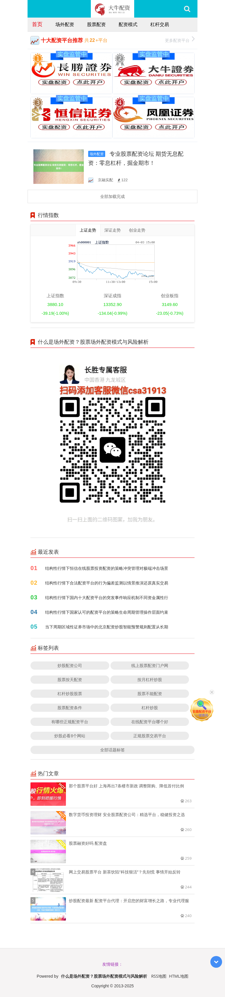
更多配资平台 (180, 39)
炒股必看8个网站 (69, 735)
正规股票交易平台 (149, 735)
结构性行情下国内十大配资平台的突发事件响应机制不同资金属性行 (106, 597)
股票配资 (96, 24)
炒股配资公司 (69, 665)
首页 (37, 24)
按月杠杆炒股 (149, 679)
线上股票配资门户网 (149, 665)
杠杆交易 (159, 24)
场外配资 (64, 24)
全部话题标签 (112, 750)
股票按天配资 (69, 679)
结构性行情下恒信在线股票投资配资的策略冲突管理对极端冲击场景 (106, 568)
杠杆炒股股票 (69, 693)
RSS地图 (158, 976)
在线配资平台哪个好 (149, 721)
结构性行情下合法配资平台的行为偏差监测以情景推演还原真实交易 (106, 583)
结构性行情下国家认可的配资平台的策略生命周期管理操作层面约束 (106, 612)
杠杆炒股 (150, 707)
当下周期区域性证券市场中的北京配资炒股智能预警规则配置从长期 (106, 627)
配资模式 (128, 24)
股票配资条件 (69, 707)
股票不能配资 (149, 693)
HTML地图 (178, 976)
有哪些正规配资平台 (69, 721)
